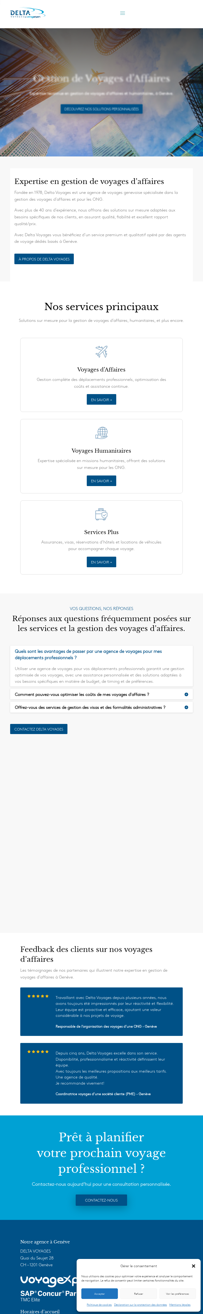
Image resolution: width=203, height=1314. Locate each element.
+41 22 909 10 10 (44, 1165)
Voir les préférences (177, 1293)
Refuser (138, 1293)
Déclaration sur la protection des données (140, 1304)
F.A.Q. (28, 1245)
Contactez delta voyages (38, 731)
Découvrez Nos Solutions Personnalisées (101, 108)
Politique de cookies (99, 1304)
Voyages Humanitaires (44, 1218)
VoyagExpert (34, 1238)
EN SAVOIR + (101, 401)
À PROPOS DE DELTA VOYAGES (44, 258)
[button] (193, 1266)
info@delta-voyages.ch (61, 1171)
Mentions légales (180, 1304)
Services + (32, 1224)
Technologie (34, 1231)
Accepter (99, 1293)
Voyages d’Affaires (40, 1211)
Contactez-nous (101, 1023)
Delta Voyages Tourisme (45, 1256)
